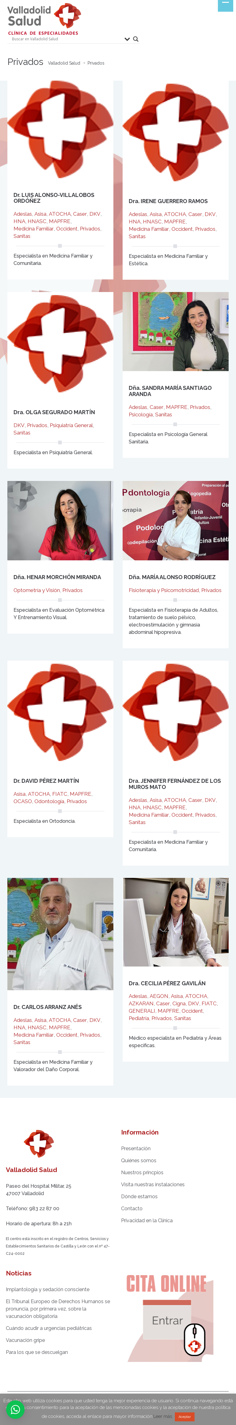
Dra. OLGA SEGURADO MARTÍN (54, 412)
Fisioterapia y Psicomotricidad (164, 590)
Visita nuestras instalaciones (149, 1184)
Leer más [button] (162, 1416)
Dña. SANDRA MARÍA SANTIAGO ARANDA (170, 391)
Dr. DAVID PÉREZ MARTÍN (46, 781)
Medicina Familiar (34, 229)
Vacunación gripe (21, 1340)
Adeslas (23, 214)
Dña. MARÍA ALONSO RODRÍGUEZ (172, 577)
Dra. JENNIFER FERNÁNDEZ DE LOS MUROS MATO (175, 784)
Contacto (128, 1208)
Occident (66, 229)
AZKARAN (141, 1003)
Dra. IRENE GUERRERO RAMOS (168, 201)
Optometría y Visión (37, 590)
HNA (19, 221)
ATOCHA (60, 214)
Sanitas (22, 236)
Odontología (49, 801)
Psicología (141, 414)
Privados (90, 229)
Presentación (132, 1148)
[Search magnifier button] (136, 39)
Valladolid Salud (64, 63)
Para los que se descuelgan (33, 1352)
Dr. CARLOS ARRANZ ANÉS (48, 1007)
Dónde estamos (135, 1196)
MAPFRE (59, 221)
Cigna (179, 1003)
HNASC (37, 221)
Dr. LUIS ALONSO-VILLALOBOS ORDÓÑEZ (54, 198)
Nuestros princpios (138, 1172)
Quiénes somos (134, 1160)
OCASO (23, 801)
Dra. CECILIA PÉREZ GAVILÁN (167, 983)
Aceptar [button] (185, 1417)
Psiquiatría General (71, 425)
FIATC (59, 794)
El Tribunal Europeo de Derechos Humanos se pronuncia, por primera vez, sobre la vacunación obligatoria (54, 1309)
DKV (94, 214)
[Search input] (66, 39)
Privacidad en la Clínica (143, 1220)
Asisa (40, 214)
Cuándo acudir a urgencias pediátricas (45, 1328)
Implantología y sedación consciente (43, 1289)
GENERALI (142, 1011)
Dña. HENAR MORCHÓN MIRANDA (57, 577)
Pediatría (139, 1018)
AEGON (159, 996)
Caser (80, 214)
